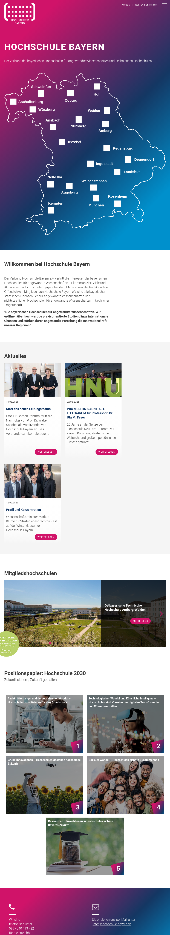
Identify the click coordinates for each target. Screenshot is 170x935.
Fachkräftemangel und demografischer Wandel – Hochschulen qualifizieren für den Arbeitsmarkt (39, 616)
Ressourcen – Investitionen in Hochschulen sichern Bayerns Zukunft (80, 739)
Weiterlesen (40, 453)
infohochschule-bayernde (112, 840)
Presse (135, 4)
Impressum (141, 925)
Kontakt (126, 4)
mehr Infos (140, 536)
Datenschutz (158, 925)
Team (19, 880)
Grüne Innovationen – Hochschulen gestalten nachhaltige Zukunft (44, 677)
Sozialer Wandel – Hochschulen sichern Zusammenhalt (124, 675)
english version (149, 4)
